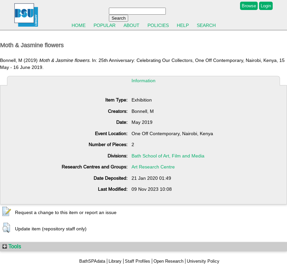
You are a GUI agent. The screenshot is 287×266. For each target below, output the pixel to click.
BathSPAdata (92, 261)
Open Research (168, 261)
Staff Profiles (137, 261)
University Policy (203, 261)
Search (206, 25)
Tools (11, 246)
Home (79, 25)
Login (266, 5)
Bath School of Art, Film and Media (168, 155)
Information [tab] (143, 80)
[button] (6, 212)
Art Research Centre (153, 166)
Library (115, 261)
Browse (249, 5)
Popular (105, 25)
